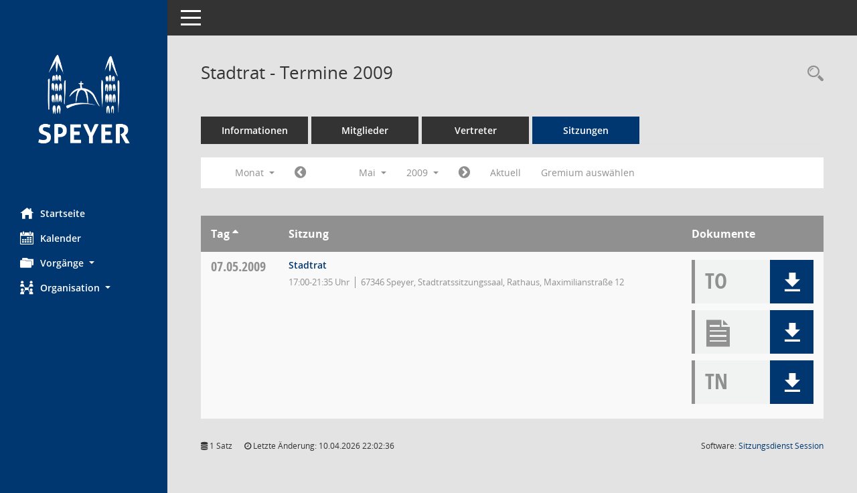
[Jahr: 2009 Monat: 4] (300, 173)
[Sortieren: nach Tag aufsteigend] (235, 233)
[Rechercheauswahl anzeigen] (812, 74)
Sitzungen (586, 130)
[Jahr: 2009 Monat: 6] (464, 173)
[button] (83, 263)
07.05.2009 (238, 266)
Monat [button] (255, 172)
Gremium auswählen (588, 172)
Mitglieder (364, 130)
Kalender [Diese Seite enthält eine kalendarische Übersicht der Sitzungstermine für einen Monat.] (50, 237)
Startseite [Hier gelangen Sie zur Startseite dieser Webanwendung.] (52, 213)
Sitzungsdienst (781, 445)
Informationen (255, 130)
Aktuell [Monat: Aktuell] (505, 172)
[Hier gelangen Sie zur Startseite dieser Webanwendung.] (83, 98)
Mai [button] (372, 172)
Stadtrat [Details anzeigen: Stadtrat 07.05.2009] (308, 265)
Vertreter (476, 130)
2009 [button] (422, 172)
